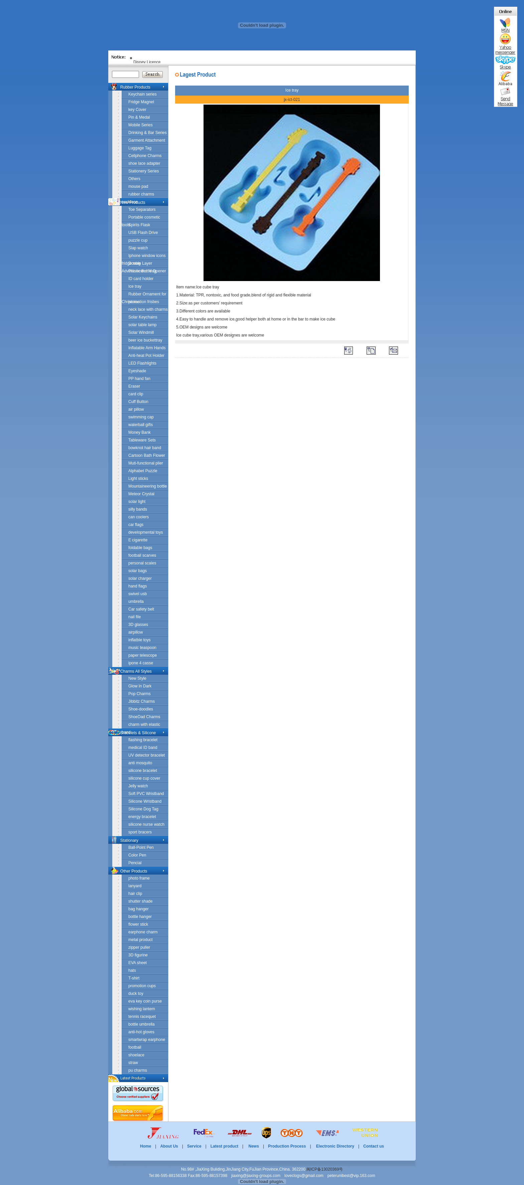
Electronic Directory (335, 1146)
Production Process (287, 1146)
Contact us (373, 1146)
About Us (169, 1146)
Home (145, 1146)
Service (194, 1146)
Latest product (224, 1146)
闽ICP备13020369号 (324, 1169)
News (254, 1146)
